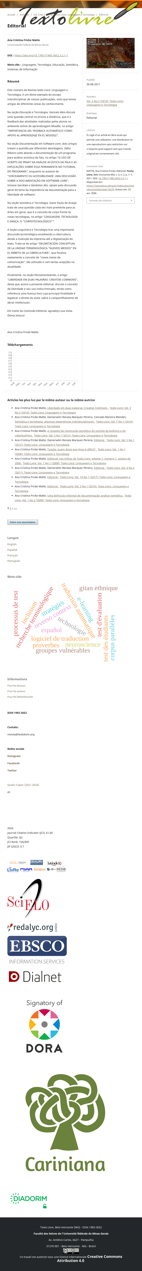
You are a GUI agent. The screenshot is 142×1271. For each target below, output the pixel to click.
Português (13, 561)
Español (12, 550)
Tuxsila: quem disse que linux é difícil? (71, 449)
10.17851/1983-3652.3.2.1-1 (113, 178)
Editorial (99, 440)
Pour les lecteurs (16, 685)
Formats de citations (100, 200)
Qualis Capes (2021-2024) (23, 785)
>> (15, 508)
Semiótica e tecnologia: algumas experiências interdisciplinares (55, 421)
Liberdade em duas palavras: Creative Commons (77, 408)
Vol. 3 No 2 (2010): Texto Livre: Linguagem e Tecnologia (63, 14)
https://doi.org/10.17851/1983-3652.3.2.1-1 (41, 55)
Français (12, 555)
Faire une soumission (23, 522)
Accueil (11, 14)
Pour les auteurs (16, 691)
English (12, 544)
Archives (24, 14)
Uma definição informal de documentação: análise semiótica (85, 495)
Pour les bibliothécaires (20, 696)
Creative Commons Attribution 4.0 (89, 1258)
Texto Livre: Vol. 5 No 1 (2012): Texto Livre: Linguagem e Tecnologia (75, 435)
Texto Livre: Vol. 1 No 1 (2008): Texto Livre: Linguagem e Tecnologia (64, 463)
